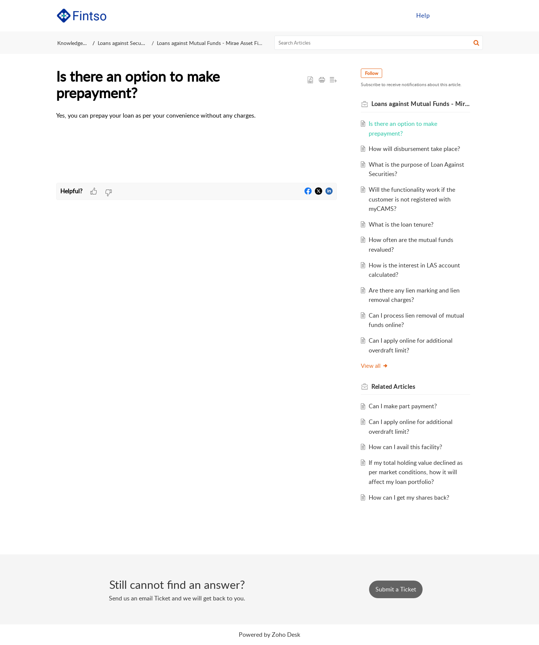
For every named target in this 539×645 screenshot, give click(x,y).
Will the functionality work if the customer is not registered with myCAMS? (412, 199)
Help (423, 15)
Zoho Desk (286, 634)
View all (374, 365)
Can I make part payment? (403, 406)
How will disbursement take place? (414, 149)
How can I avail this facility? (405, 447)
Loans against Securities (126, 42)
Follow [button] (371, 73)
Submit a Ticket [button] (395, 589)
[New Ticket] (396, 589)
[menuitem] (423, 15)
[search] (378, 43)
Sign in (450, 15)
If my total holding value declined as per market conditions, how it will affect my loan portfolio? (416, 472)
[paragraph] (196, 116)
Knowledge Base (76, 42)
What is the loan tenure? (401, 224)
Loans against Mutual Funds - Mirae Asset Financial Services (221, 42)
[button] (474, 15)
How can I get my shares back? (409, 497)
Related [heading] (393, 386)
